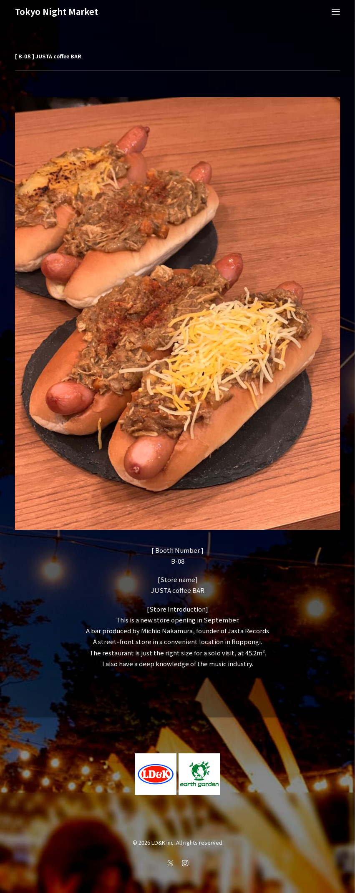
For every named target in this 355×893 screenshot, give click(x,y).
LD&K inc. (163, 842)
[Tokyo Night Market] (56, 12)
